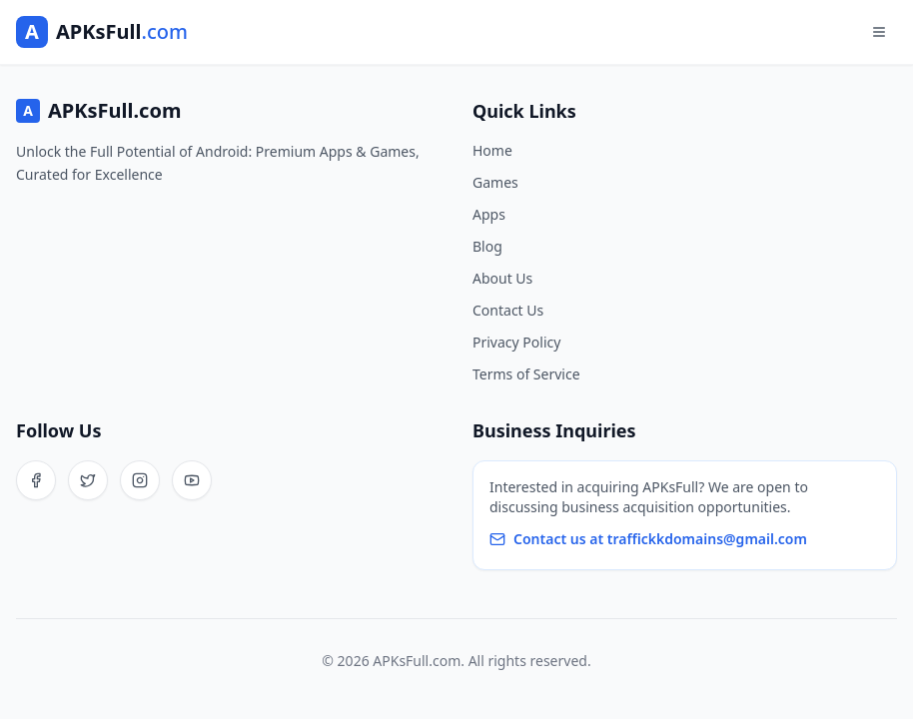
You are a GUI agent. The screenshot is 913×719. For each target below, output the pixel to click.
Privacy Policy (516, 342)
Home (492, 150)
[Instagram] (140, 480)
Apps (488, 214)
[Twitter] (88, 480)
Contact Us (507, 310)
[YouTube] (192, 480)
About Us (502, 278)
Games (495, 182)
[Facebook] (36, 480)
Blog (487, 246)
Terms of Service (526, 373)
